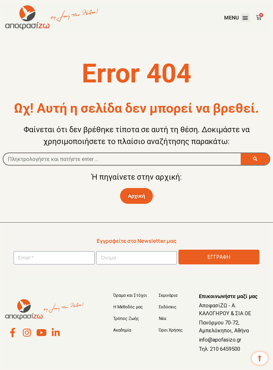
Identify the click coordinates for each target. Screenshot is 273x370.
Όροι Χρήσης (171, 330)
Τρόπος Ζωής (126, 318)
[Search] (255, 159)
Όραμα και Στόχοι (130, 295)
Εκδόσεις (168, 306)
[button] (245, 17)
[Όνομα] (136, 257)
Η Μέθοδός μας (128, 306)
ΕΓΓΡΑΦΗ (218, 257)
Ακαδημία (122, 330)
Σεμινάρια (168, 295)
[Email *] (54, 257)
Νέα (162, 318)
